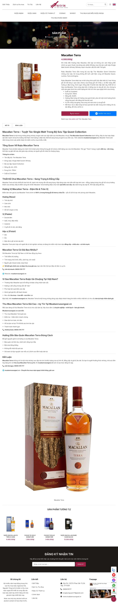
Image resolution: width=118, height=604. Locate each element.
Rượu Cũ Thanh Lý (48, 13)
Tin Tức (30, 4)
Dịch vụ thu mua (18, 4)
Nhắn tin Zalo (103, 113)
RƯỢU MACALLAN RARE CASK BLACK (69, 536)
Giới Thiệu (6, 4)
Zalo (114, 570)
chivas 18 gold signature (30, 536)
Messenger (113, 581)
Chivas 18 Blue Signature (49, 536)
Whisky (73, 13)
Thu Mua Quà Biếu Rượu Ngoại (92, 13)
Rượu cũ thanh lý (38, 591)
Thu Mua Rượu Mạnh (59, 18)
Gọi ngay (74, 113)
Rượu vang (32, 13)
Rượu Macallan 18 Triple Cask (11, 536)
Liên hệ (34, 598)
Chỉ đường (113, 591)
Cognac (62, 13)
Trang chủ (49, 37)
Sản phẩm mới (73, 119)
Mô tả (7, 125)
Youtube (114, 575)
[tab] (7, 125)
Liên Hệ (38, 4)
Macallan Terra (87, 119)
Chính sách (35, 594)
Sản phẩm (59, 37)
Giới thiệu (35, 583)
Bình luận (19, 125)
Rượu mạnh (18, 13)
